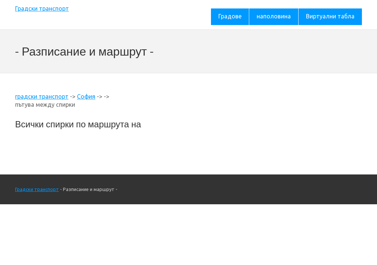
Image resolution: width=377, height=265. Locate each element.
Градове (230, 16)
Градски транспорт (42, 8)
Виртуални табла (330, 16)
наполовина (274, 16)
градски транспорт (41, 96)
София (86, 96)
